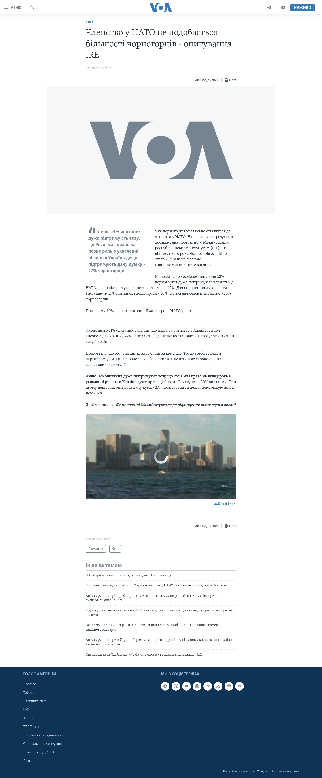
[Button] (207, 80)
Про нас (29, 684)
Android (29, 718)
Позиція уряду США (39, 752)
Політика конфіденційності (45, 735)
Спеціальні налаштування (44, 744)
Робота (28, 693)
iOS (26, 710)
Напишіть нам (34, 701)
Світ (89, 22)
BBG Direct (31, 727)
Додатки (30, 761)
